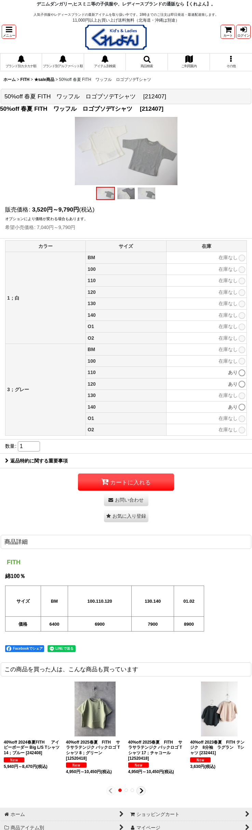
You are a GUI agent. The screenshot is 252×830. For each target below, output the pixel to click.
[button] (9, 32)
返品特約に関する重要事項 (36, 461)
